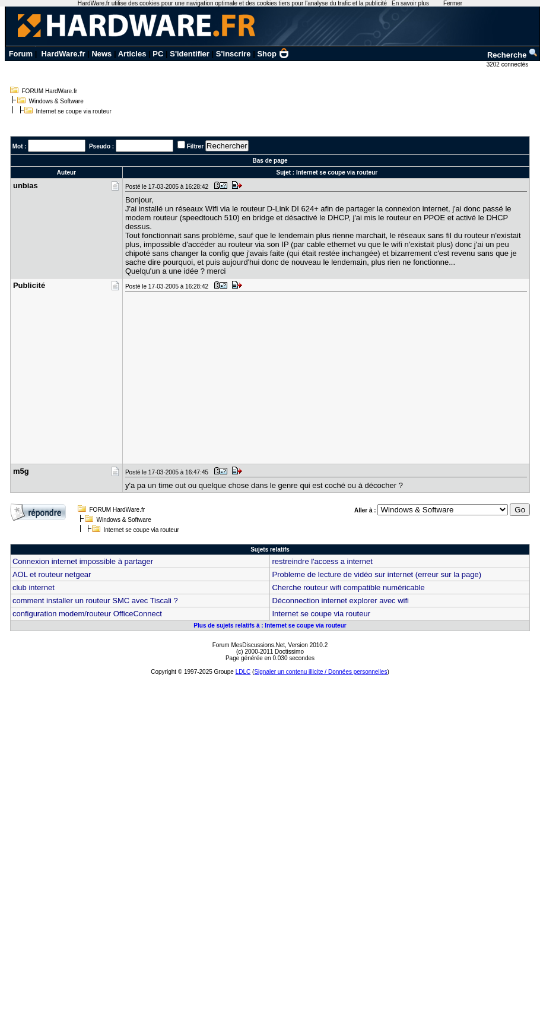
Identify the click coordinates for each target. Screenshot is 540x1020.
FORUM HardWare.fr (50, 91)
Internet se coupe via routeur (321, 613)
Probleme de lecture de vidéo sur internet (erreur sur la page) (376, 574)
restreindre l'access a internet (322, 561)
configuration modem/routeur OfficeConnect (87, 613)
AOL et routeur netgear (51, 574)
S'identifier (189, 53)
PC (158, 53)
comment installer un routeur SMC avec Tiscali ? (95, 600)
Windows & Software (56, 101)
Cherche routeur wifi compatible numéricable (348, 587)
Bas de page (270, 160)
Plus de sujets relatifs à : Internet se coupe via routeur (269, 625)
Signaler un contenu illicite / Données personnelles (320, 672)
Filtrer (195, 146)
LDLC (243, 672)
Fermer (452, 3)
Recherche (512, 54)
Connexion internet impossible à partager (82, 561)
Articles (132, 53)
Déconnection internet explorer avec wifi (340, 600)
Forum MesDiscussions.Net (248, 645)
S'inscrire (233, 53)
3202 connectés (508, 64)
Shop (273, 53)
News (101, 53)
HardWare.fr (63, 53)
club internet (33, 587)
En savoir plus (410, 3)
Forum (21, 53)
